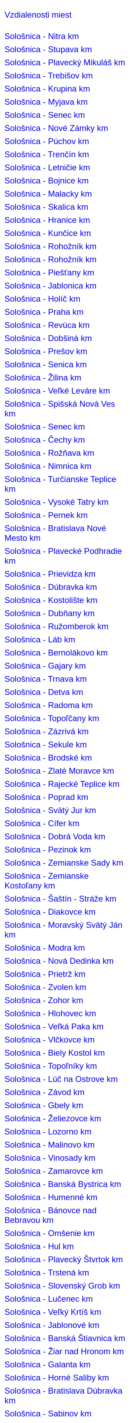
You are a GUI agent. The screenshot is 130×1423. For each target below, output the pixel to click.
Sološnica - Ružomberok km (57, 626)
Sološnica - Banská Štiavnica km (65, 1338)
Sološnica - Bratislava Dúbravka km (63, 1395)
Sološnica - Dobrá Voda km (55, 836)
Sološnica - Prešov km (46, 351)
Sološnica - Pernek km (46, 515)
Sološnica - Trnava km (46, 679)
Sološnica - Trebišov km (49, 75)
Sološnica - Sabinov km (48, 1413)
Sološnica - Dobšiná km (48, 338)
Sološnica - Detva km (44, 692)
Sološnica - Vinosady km (50, 1157)
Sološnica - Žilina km (43, 377)
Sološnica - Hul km (39, 1246)
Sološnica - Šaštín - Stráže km (60, 898)
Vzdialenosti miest (38, 14)
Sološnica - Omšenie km (50, 1233)
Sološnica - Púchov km (47, 141)
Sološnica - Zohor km (44, 1000)
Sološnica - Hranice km (47, 220)
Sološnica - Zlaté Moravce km (59, 770)
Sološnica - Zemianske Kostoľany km (47, 880)
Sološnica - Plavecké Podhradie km (63, 555)
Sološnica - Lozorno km (48, 1131)
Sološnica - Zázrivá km (47, 731)
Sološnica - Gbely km (44, 1105)
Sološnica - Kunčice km (48, 233)
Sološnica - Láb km (40, 639)
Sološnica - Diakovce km (50, 911)
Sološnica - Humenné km (51, 1197)
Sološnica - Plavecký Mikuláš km (65, 62)
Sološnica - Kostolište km (51, 600)
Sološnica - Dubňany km (50, 613)
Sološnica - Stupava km (48, 49)
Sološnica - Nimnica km (48, 466)
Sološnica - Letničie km (47, 167)
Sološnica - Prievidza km (50, 573)
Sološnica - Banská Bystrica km (63, 1184)
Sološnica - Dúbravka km (51, 587)
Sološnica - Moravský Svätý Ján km (63, 929)
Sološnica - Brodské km (48, 757)
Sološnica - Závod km (45, 1092)
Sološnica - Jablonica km (50, 285)
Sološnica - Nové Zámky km (56, 128)
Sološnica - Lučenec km (49, 1298)
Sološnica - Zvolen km (45, 987)
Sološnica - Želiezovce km (53, 1118)
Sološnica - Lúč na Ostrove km (61, 1079)
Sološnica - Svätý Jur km (50, 810)
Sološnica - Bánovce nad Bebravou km (51, 1215)
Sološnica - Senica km (46, 364)
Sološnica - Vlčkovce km (50, 1039)
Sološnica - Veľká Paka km (54, 1026)
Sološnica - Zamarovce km (54, 1171)
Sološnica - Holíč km (42, 298)
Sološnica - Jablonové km (52, 1325)
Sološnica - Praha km (44, 312)
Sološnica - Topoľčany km (52, 718)
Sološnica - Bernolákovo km (56, 652)
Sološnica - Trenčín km (47, 154)
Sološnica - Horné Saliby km (57, 1377)
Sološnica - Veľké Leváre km (57, 390)
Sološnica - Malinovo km (50, 1144)
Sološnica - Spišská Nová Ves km (60, 408)
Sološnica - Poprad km (46, 797)
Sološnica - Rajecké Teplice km (62, 784)
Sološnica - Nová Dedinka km (59, 960)
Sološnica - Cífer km (42, 823)
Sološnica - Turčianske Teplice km (60, 483)
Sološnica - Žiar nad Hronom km (64, 1351)
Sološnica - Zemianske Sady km (64, 862)
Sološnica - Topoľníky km (51, 1066)
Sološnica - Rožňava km (49, 453)
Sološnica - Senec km (45, 115)
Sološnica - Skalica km (46, 206)
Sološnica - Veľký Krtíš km (53, 1312)
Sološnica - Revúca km (47, 325)
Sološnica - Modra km (45, 947)
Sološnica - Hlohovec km (50, 1013)
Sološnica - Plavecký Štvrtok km (64, 1259)
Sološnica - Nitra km (42, 36)
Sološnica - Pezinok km (48, 849)
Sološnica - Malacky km (48, 193)
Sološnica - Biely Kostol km (55, 1052)
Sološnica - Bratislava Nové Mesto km (55, 533)
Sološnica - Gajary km (45, 665)
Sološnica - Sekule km (46, 744)
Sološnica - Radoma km (49, 705)
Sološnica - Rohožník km (50, 246)
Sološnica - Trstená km (47, 1272)
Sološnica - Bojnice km (47, 180)
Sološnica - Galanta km (47, 1364)
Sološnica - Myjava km (46, 101)
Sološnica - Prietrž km (45, 974)
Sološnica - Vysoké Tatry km (57, 502)
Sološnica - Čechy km (45, 439)
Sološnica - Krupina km (47, 88)
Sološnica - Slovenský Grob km (62, 1285)
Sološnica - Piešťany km (49, 272)
